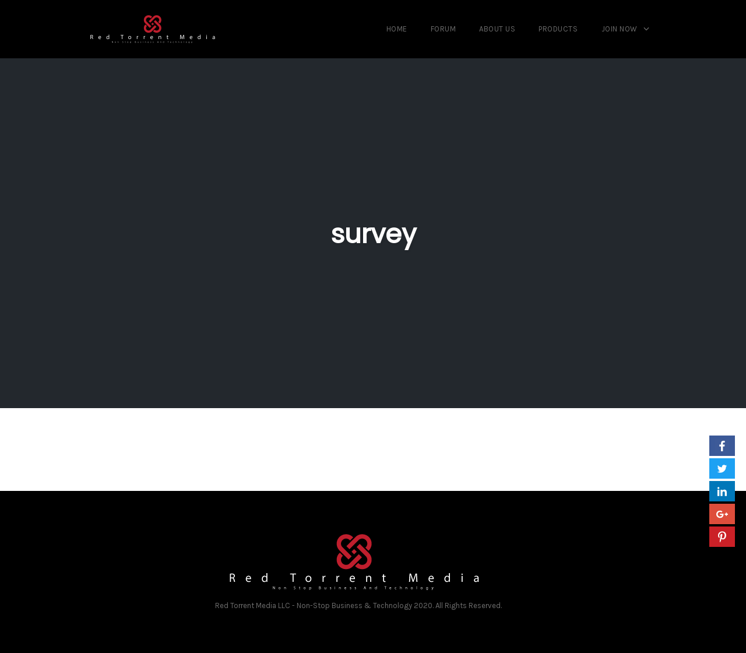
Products (558, 28)
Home (396, 28)
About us (497, 28)
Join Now (619, 28)
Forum (443, 28)
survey (373, 234)
